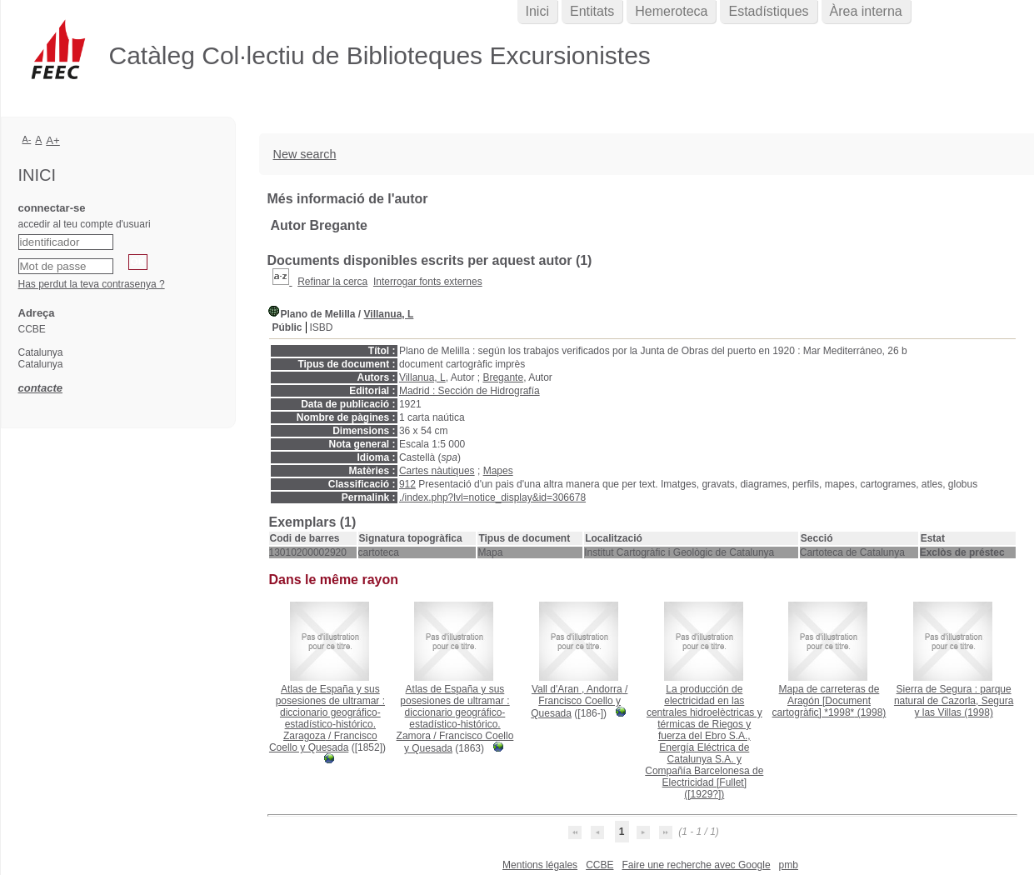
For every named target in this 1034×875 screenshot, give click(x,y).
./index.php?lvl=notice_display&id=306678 (492, 497)
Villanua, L (389, 314)
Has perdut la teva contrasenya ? (91, 284)
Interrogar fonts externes (427, 282)
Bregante (502, 377)
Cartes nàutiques (437, 471)
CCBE (599, 865)
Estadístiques (768, 11)
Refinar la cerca (332, 282)
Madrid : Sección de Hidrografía (469, 391)
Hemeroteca (671, 11)
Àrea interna (866, 11)
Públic (287, 327)
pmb (788, 865)
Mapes (498, 471)
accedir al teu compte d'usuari (84, 224)
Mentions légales (539, 865)
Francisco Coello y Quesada (323, 741)
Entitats (592, 11)
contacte (40, 388)
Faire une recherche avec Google (696, 865)
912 (407, 484)
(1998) (829, 700)
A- (27, 139)
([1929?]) (704, 741)
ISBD (321, 327)
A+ (53, 140)
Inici (537, 11)
